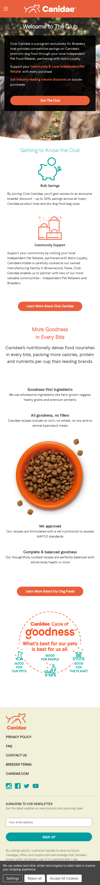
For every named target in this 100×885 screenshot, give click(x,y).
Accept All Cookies (64, 878)
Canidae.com (17, 774)
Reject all (35, 878)
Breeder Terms (18, 764)
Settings (12, 878)
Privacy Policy (18, 737)
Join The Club (50, 100)
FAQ (9, 746)
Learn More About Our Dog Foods (50, 591)
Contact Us (16, 755)
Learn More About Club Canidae (50, 306)
